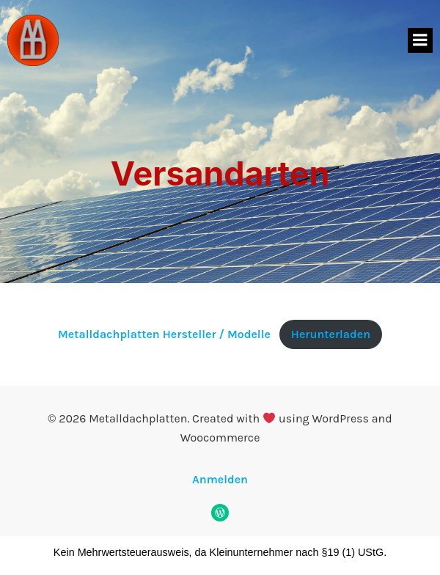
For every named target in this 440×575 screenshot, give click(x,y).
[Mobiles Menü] (420, 40)
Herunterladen (330, 334)
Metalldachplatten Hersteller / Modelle (164, 334)
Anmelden (220, 479)
